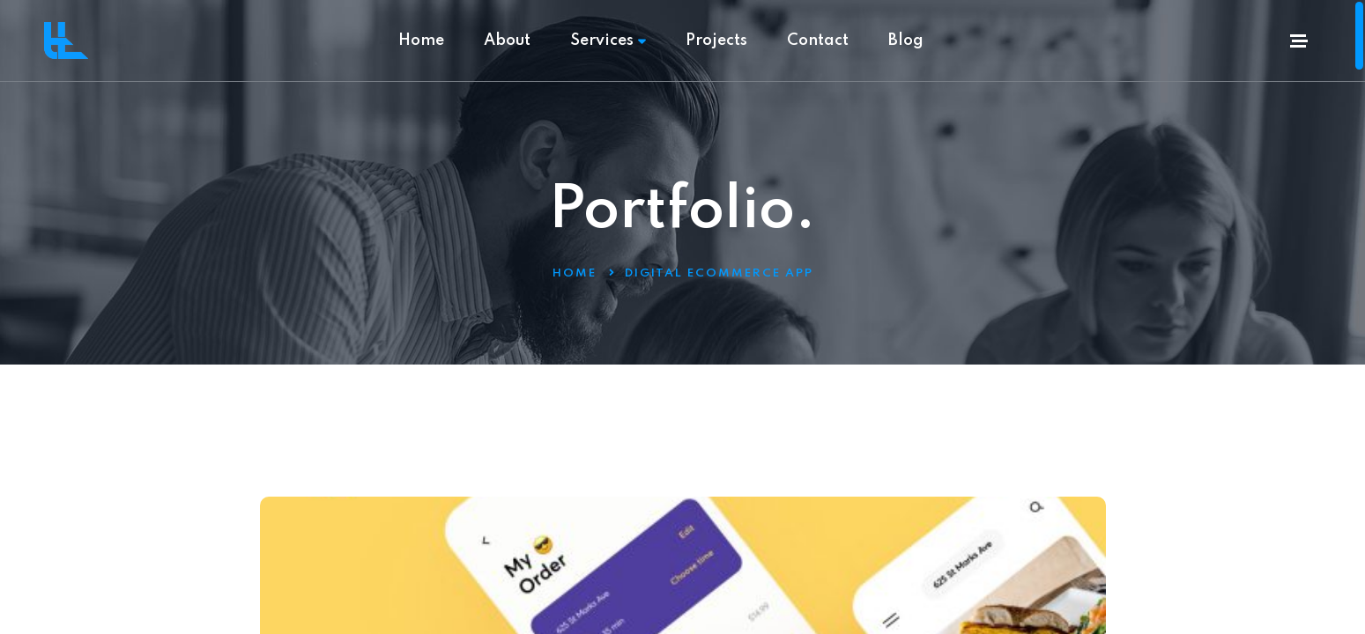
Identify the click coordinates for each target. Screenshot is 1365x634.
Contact (818, 40)
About (507, 40)
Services (608, 40)
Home (421, 40)
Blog (906, 40)
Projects (716, 40)
